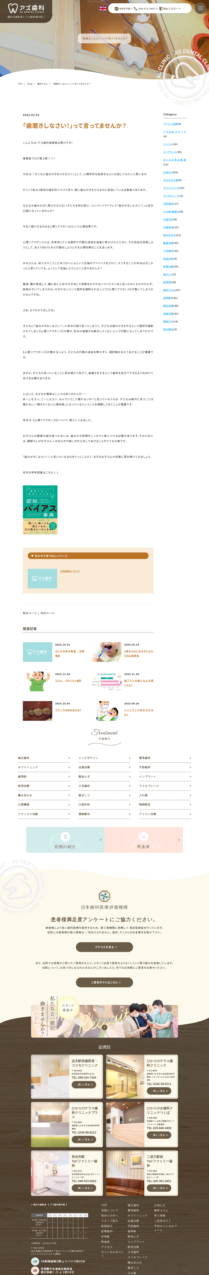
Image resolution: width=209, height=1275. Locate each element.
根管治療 (23, 786)
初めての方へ (168, 8)
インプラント (147, 777)
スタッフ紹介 (110, 1222)
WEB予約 (122, 8)
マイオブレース (149, 786)
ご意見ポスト (162, 1222)
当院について (110, 1211)
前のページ (30, 613)
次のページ (48, 613)
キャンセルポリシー (112, 1255)
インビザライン (89, 758)
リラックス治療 (28, 814)
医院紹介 (107, 1227)
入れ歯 (143, 796)
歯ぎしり (84, 796)
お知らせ (160, 1206)
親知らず (84, 777)
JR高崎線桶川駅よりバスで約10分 (63, 1262)
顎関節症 (145, 805)
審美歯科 (145, 758)
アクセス (107, 1248)
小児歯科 (84, 786)
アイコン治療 (147, 814)
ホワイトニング (28, 767)
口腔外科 (84, 805)
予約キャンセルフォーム (165, 1229)
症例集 (105, 1237)
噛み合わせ (25, 796)
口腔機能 (23, 805)
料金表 (105, 1243)
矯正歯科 (23, 758)
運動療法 (84, 814)
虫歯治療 (84, 767)
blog (29, 83)
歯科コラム (42, 83)
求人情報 (160, 1216)
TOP (20, 83)
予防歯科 (145, 767)
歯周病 (22, 777)
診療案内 (107, 1232)
